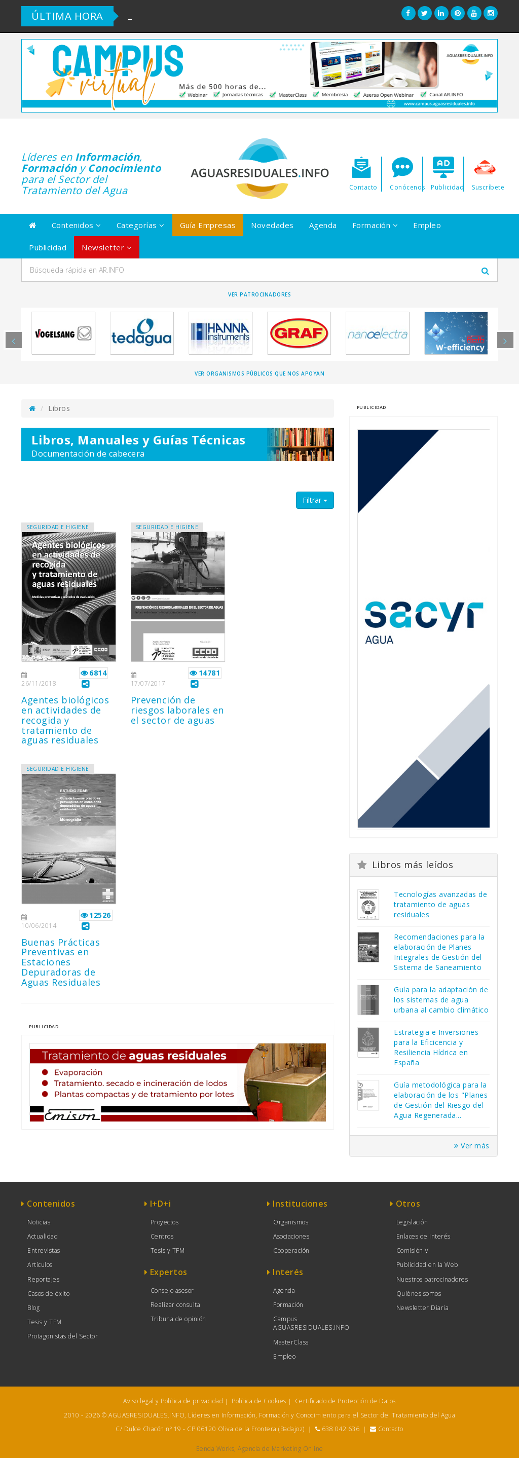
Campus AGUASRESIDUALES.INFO (311, 1323)
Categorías (141, 225)
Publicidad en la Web (427, 1264)
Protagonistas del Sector (62, 1336)
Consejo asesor (172, 1290)
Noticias (38, 1222)
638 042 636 (341, 1429)
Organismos (290, 1222)
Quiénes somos (418, 1293)
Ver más (472, 1145)
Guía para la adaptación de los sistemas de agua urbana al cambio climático (441, 1000)
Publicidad (47, 247)
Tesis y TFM (44, 1322)
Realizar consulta (176, 1304)
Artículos (40, 1264)
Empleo (427, 225)
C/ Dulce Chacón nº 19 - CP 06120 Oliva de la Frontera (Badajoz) (210, 1429)
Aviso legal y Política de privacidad (173, 1401)
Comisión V (412, 1250)
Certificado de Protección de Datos (345, 1401)
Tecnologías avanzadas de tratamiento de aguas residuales (440, 904)
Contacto (390, 1429)
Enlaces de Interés (423, 1236)
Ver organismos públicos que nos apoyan (259, 373)
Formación (375, 225)
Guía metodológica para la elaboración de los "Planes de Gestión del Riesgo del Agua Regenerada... (441, 1100)
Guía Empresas (208, 225)
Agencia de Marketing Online (280, 1448)
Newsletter (107, 247)
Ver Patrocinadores (259, 294)
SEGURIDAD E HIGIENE (57, 527)
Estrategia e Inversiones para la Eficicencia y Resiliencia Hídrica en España (436, 1047)
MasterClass (291, 1342)
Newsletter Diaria (422, 1307)
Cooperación (291, 1250)
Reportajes (43, 1279)
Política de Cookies (259, 1401)
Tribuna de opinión (178, 1319)
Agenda (323, 225)
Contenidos (76, 225)
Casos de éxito (48, 1293)
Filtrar (315, 500)
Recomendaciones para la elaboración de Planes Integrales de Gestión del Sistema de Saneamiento (439, 952)
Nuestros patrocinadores (432, 1279)
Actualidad (42, 1236)
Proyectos (165, 1222)
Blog (33, 1307)
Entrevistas (43, 1250)
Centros (162, 1236)
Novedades (272, 225)
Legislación (412, 1222)
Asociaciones (291, 1236)
